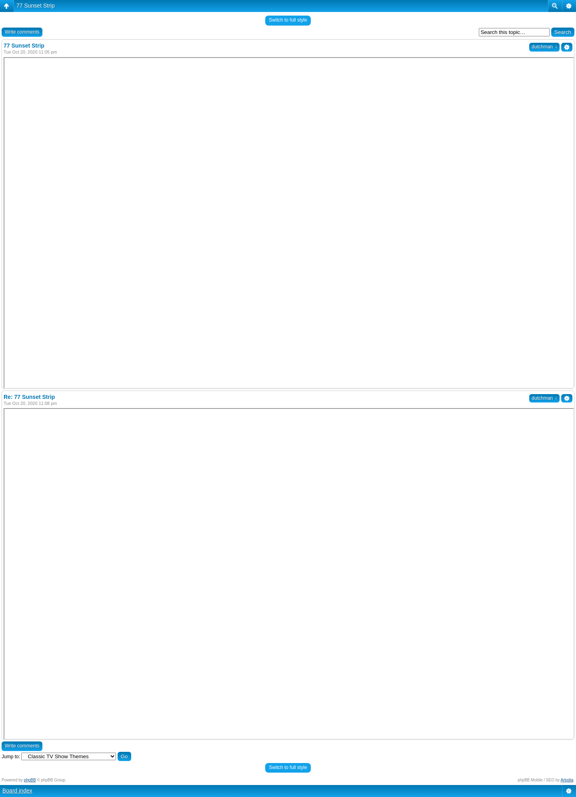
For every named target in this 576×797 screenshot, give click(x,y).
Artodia (567, 780)
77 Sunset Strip (35, 5)
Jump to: (11, 756)
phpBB (30, 780)
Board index (17, 790)
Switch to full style (288, 20)
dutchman (544, 47)
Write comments (22, 32)
